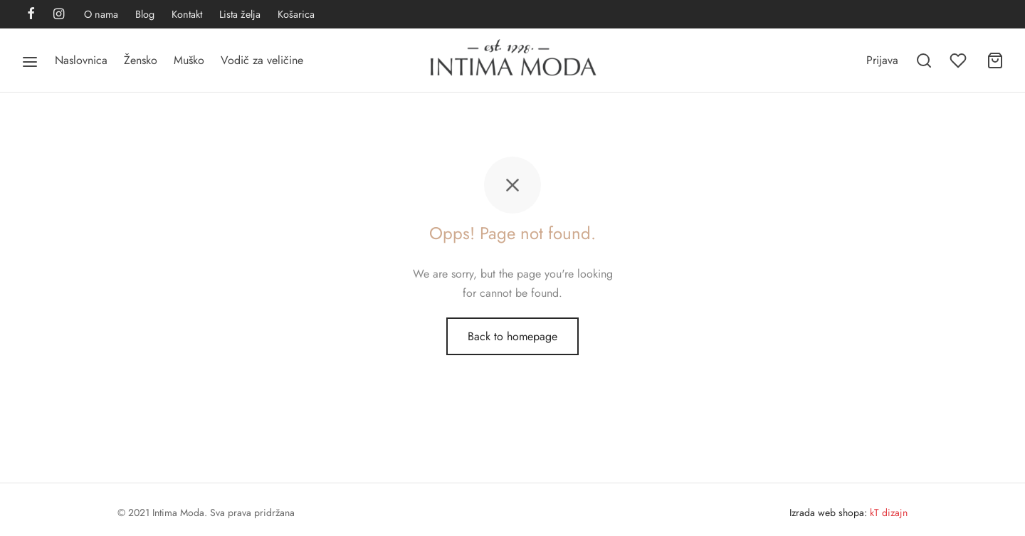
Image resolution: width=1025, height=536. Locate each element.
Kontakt (187, 14)
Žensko (140, 60)
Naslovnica (81, 60)
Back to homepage (512, 336)
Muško (189, 60)
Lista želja (240, 14)
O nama (101, 14)
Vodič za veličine (262, 60)
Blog (144, 14)
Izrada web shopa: (828, 512)
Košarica (296, 14)
